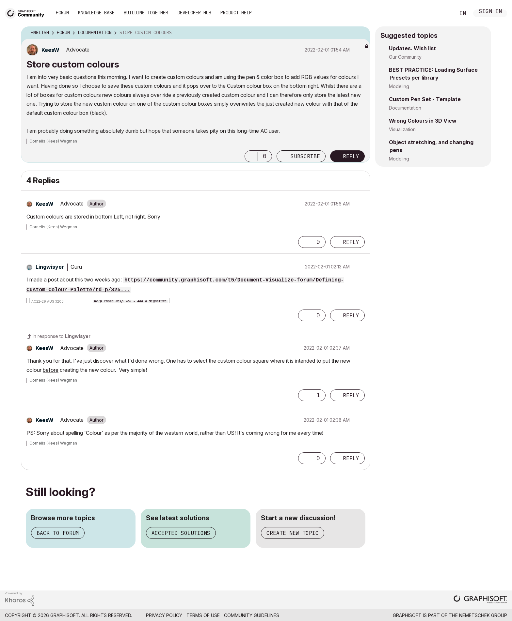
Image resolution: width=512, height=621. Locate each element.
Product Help (236, 13)
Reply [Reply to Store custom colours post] (351, 156)
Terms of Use (203, 615)
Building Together (146, 13)
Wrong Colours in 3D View (422, 120)
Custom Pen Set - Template (425, 99)
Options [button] (361, 32)
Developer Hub (194, 13)
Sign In (490, 11)
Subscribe (305, 156)
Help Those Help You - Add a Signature (130, 301)
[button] (251, 156)
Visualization (402, 129)
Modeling (399, 86)
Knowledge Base (96, 13)
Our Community (405, 57)
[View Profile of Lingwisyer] (50, 267)
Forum (62, 13)
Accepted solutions (181, 533)
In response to (61, 336)
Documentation (405, 108)
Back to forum (58, 533)
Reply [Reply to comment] (351, 242)
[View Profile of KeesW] (50, 50)
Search (443, 13)
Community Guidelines (251, 615)
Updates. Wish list (412, 48)
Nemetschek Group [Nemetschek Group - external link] (483, 615)
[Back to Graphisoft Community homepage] (27, 12)
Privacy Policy (164, 615)
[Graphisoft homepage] (480, 600)
